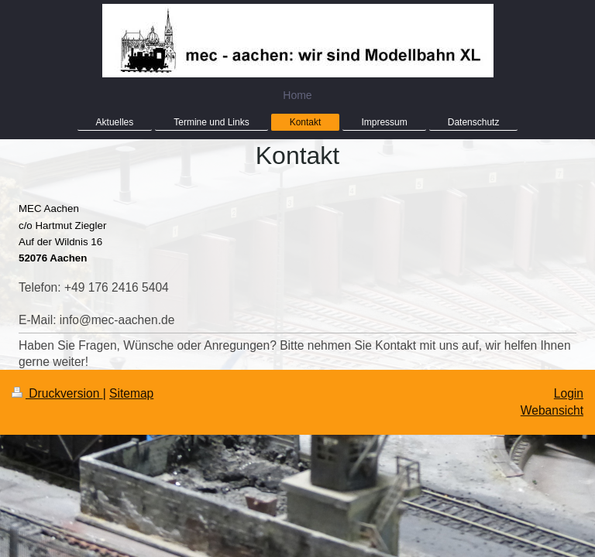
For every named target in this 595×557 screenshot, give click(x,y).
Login (568, 396)
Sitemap (131, 396)
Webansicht (552, 413)
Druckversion (57, 396)
